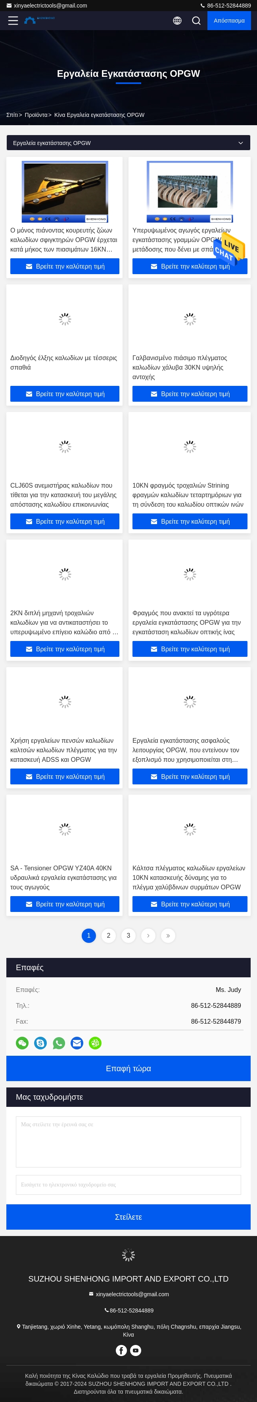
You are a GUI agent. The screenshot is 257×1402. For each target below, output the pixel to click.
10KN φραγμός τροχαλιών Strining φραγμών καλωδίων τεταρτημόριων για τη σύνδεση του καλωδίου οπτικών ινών (188, 495)
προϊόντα (36, 115)
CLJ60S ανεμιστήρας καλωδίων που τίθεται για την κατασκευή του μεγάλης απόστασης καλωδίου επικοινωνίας (63, 495)
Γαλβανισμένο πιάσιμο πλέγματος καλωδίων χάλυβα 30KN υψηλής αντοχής (179, 367)
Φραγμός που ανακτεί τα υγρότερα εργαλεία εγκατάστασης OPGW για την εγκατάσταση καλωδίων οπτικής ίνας (186, 622)
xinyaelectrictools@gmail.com (46, 5)
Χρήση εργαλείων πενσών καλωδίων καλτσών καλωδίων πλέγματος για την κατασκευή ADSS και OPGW (63, 750)
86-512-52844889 (225, 5)
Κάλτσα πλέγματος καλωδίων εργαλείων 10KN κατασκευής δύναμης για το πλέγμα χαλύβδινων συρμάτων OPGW (188, 878)
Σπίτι (12, 115)
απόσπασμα (229, 20)
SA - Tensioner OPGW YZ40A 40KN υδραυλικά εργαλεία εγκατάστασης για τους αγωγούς (63, 878)
